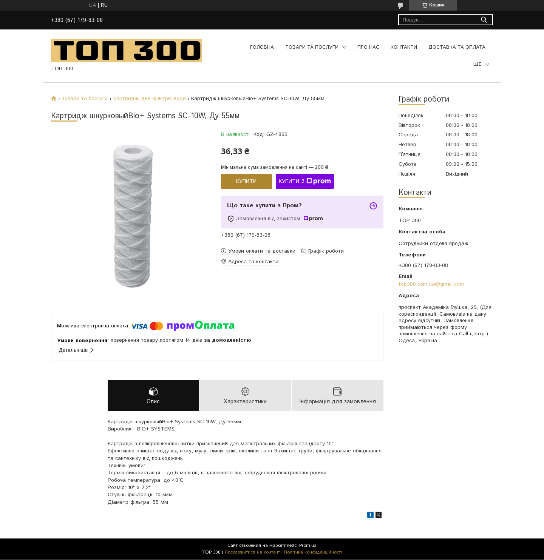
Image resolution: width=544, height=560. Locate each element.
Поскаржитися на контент (252, 552)
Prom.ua (308, 546)
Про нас (368, 47)
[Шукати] (483, 20)
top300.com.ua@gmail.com (431, 284)
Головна (262, 47)
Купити (246, 181)
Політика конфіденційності (313, 552)
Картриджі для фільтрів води (149, 98)
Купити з (305, 181)
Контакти (404, 47)
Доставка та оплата (456, 47)
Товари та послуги (311, 47)
